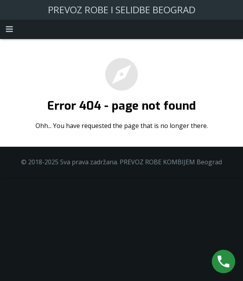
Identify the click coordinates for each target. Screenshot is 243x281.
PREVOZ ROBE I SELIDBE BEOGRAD (121, 9)
